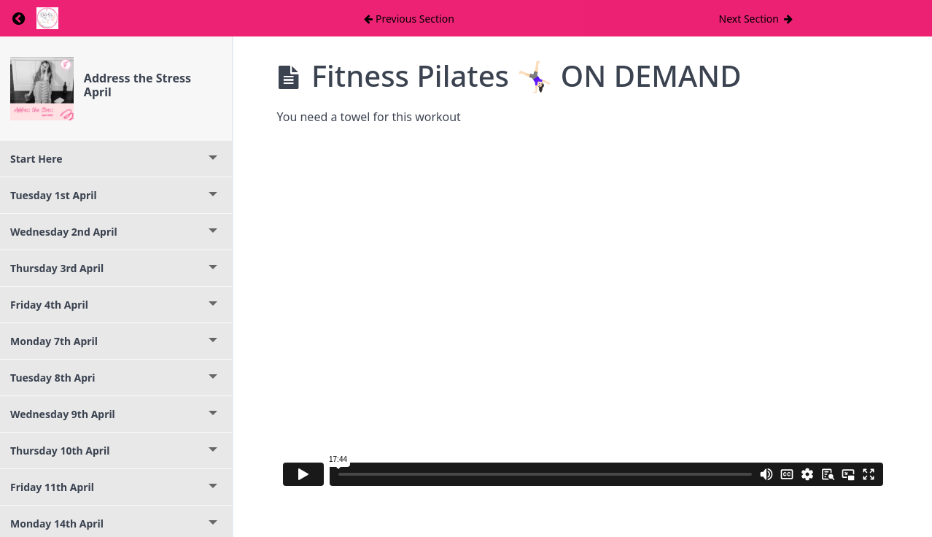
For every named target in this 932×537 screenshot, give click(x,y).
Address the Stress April (137, 85)
